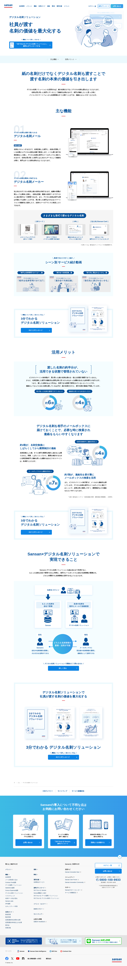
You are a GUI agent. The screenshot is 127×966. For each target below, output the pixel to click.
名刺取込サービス (39, 882)
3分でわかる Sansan (40, 890)
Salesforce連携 (9, 888)
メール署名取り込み (11, 879)
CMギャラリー (38, 909)
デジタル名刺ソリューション (14, 893)
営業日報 (8, 928)
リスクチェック (10, 896)
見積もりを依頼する (98, 842)
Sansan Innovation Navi (72, 872)
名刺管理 (8, 877)
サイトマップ (38, 914)
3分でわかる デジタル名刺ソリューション (46, 898)
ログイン (107, 865)
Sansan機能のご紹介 (40, 893)
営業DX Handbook (39, 921)
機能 (6, 874)
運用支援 (36, 879)
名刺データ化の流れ (11, 898)
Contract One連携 (10, 882)
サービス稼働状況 (70, 892)
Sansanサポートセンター (72, 890)
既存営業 (8, 917)
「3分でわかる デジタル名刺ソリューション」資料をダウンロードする (29, 45)
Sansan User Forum (71, 879)
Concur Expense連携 (11, 890)
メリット (8, 869)
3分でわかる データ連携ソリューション (46, 895)
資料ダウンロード (103, 6)
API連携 (7, 903)
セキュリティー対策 (11, 906)
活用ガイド (8, 912)
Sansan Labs (9, 901)
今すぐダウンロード (36, 330)
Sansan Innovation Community (74, 882)
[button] (30, 284)
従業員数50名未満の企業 (12, 920)
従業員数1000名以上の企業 (13, 922)
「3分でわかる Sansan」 (63, 843)
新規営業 (8, 914)
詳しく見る (63, 668)
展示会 (7, 925)
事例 (35, 874)
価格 (35, 869)
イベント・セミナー (40, 904)
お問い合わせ (117, 6)
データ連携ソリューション (13, 885)
